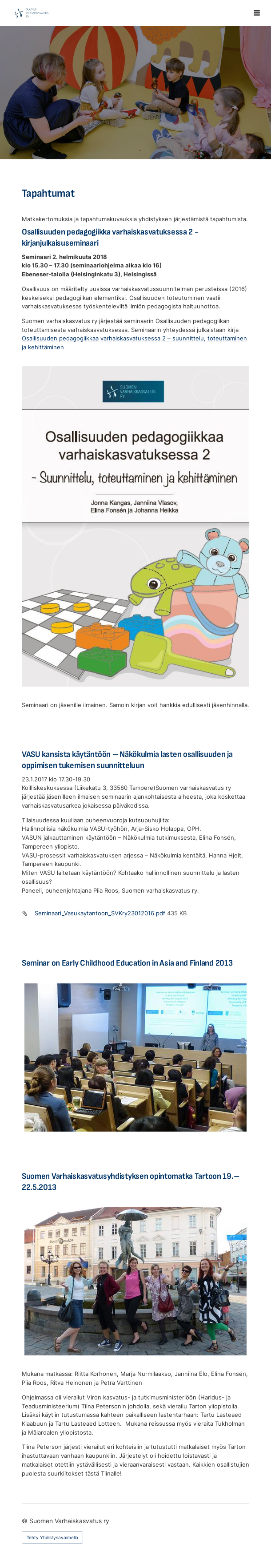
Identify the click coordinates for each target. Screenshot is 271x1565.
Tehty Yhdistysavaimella (52, 1537)
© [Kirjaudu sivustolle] (25, 1521)
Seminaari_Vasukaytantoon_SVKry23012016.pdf (100, 913)
